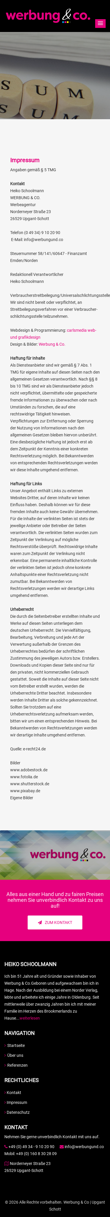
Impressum (15, 1102)
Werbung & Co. (52, 344)
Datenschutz (17, 1112)
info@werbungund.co (84, 1146)
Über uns (13, 1055)
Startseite (14, 1045)
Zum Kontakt (55, 922)
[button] (100, 23)
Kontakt (12, 1092)
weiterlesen (29, 1018)
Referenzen (16, 1065)
